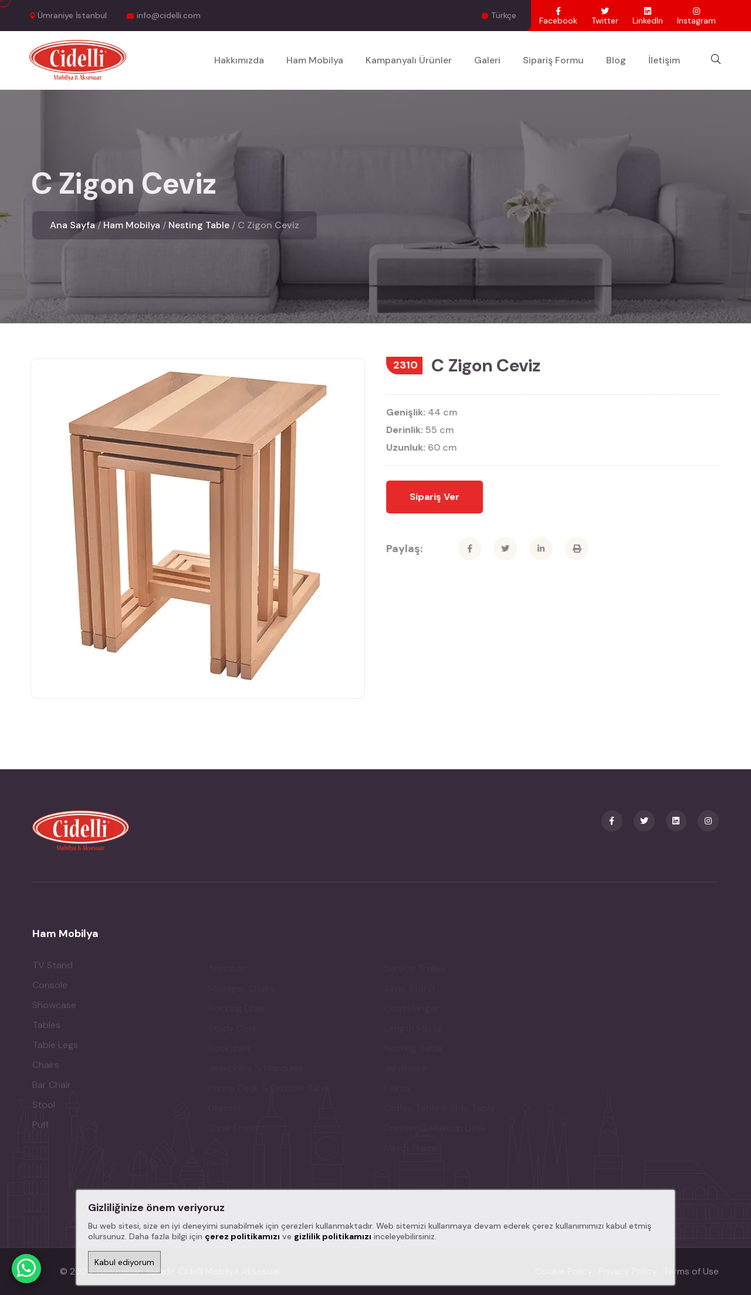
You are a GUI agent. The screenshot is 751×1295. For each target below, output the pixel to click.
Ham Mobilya (314, 60)
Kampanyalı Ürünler (409, 60)
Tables (46, 1028)
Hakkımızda (239, 60)
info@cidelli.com (169, 15)
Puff (40, 1127)
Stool (43, 1107)
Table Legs (55, 1048)
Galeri (487, 60)
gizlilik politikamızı (332, 1236)
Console (49, 988)
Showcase (54, 1008)
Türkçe (503, 15)
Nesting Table (198, 225)
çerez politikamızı (242, 1236)
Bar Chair (51, 1087)
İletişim (664, 60)
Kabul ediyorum (124, 1262)
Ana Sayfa (72, 225)
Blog (616, 60)
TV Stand (52, 968)
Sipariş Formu (553, 60)
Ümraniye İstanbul (72, 15)
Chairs (45, 1067)
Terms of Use (691, 1271)
